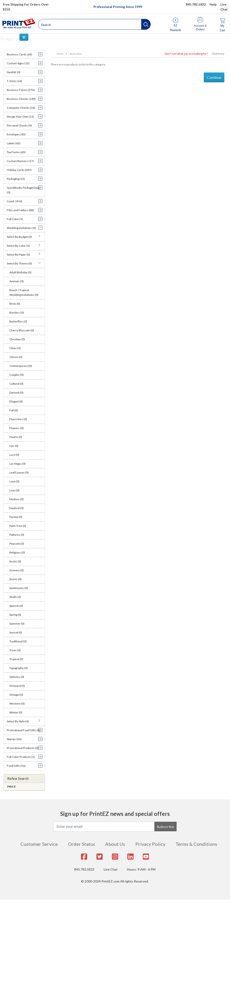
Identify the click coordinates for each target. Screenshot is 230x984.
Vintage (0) (16, 694)
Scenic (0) (15, 579)
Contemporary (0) (20, 366)
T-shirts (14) (14, 81)
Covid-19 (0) (14, 201)
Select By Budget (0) (19, 237)
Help (213, 4)
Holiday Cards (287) (19, 170)
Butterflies (76, 53)
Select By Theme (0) (19, 263)
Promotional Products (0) (22, 748)
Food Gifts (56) (16, 765)
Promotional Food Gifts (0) (23, 730)
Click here (218, 53)
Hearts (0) (15, 437)
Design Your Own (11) (20, 116)
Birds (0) (14, 303)
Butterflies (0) (18, 321)
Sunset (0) (15, 632)
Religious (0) (17, 552)
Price (11, 786)
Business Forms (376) (21, 90)
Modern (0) (16, 499)
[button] (146, 24)
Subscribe (165, 826)
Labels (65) (13, 143)
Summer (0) (16, 623)
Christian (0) (17, 339)
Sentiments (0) (18, 588)
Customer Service (39, 844)
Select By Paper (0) (18, 254)
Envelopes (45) (16, 134)
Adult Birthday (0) (20, 272)
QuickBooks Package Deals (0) (24, 190)
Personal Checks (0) (19, 125)
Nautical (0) (16, 508)
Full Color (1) (15, 219)
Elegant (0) (16, 401)
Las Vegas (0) (17, 463)
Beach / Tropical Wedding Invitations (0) (23, 292)
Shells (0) (15, 597)
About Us (115, 844)
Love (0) (14, 481)
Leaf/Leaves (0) (19, 472)
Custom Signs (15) (18, 63)
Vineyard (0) (17, 685)
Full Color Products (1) (21, 757)
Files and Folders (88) (20, 210)
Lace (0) (14, 454)
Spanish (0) (16, 606)
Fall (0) (13, 410)
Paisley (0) (15, 517)
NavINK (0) (13, 72)
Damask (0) (16, 392)
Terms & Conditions (196, 844)
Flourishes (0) (18, 419)
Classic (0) (15, 357)
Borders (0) (16, 312)
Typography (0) (18, 668)
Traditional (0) (18, 641)
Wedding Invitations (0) (21, 228)
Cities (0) (15, 348)
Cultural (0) (16, 383)
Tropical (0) (16, 659)
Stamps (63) (14, 739)
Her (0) (13, 446)
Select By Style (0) (18, 721)
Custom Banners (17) (20, 161)
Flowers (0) (16, 428)
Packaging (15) (16, 179)
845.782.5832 (84, 869)
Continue (214, 77)
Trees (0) (15, 650)
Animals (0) (16, 281)
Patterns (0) (16, 534)
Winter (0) (15, 712)
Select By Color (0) (18, 245)
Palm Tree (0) (17, 526)
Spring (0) (15, 614)
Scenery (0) (16, 570)
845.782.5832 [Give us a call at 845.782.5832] (196, 4)
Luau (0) (14, 490)
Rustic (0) (15, 561)
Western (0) (17, 703)
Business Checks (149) (21, 99)
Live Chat (111, 869)
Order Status (81, 844)
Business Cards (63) (19, 54)
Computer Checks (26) (21, 107)
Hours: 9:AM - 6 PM (141, 869)
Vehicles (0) (16, 677)
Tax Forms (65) (16, 152)
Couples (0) (16, 374)
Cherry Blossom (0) (21, 330)
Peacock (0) (16, 543)
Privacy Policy (150, 844)
